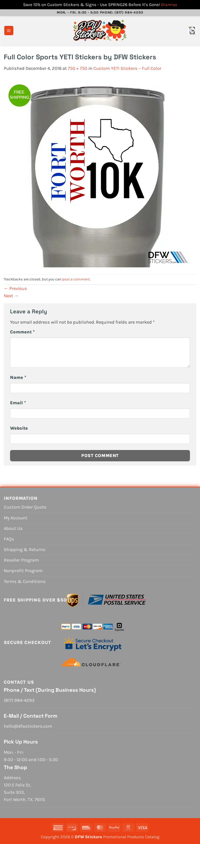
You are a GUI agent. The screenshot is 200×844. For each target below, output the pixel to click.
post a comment (76, 279)
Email (18, 403)
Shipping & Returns (24, 549)
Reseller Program (21, 560)
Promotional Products (123, 836)
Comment (22, 332)
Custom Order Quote (25, 507)
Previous (15, 288)
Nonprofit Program (23, 570)
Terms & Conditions (25, 581)
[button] (8, 30)
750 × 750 (77, 68)
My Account (15, 518)
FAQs (9, 539)
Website (19, 428)
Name (18, 377)
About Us (13, 528)
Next (11, 296)
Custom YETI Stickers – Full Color (127, 68)
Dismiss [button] (169, 4)
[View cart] (192, 30)
